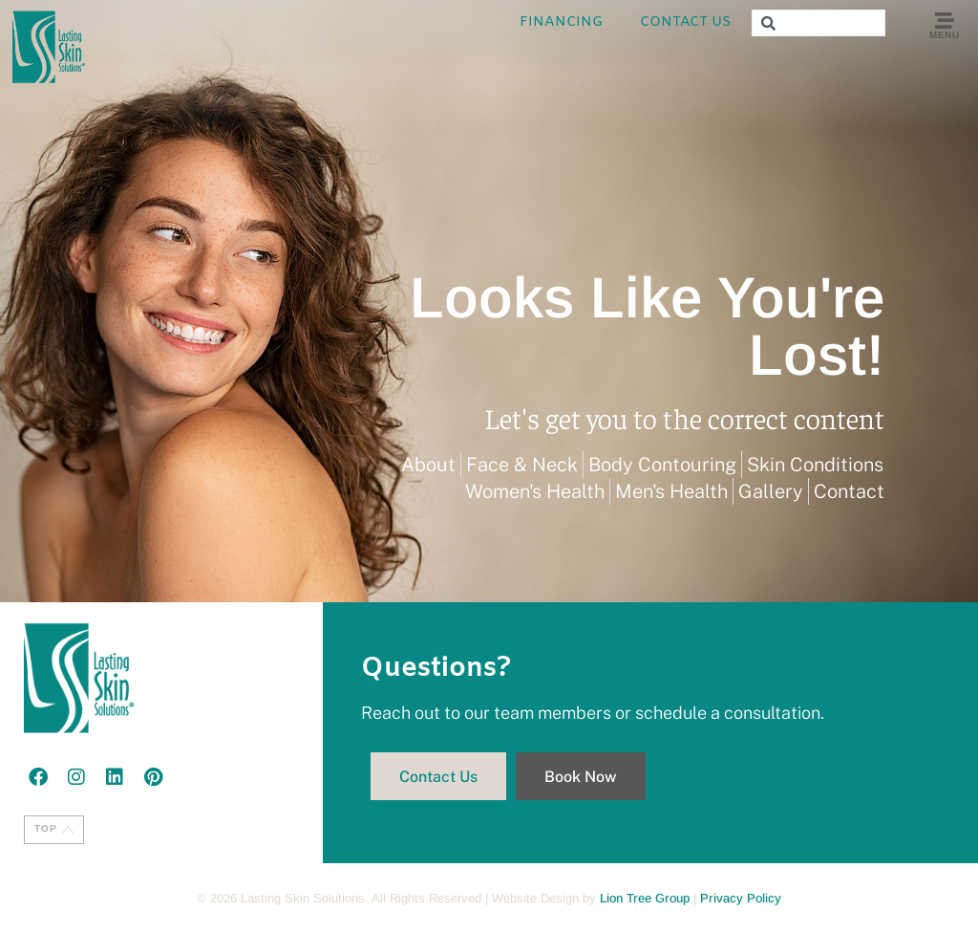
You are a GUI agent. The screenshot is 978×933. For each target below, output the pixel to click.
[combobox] (818, 23)
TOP (45, 828)
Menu (944, 35)
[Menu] (944, 21)
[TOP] (68, 829)
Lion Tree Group (645, 898)
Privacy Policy (740, 898)
